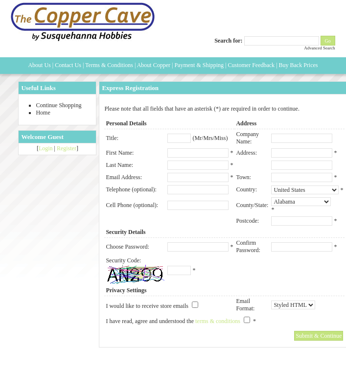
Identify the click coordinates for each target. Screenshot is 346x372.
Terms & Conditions (109, 65)
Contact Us (68, 65)
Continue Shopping (58, 105)
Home (43, 112)
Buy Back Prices (298, 65)
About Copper (153, 65)
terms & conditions (217, 321)
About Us (39, 65)
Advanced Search (319, 48)
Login (46, 148)
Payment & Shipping (199, 65)
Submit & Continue (319, 335)
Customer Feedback (251, 65)
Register (66, 148)
